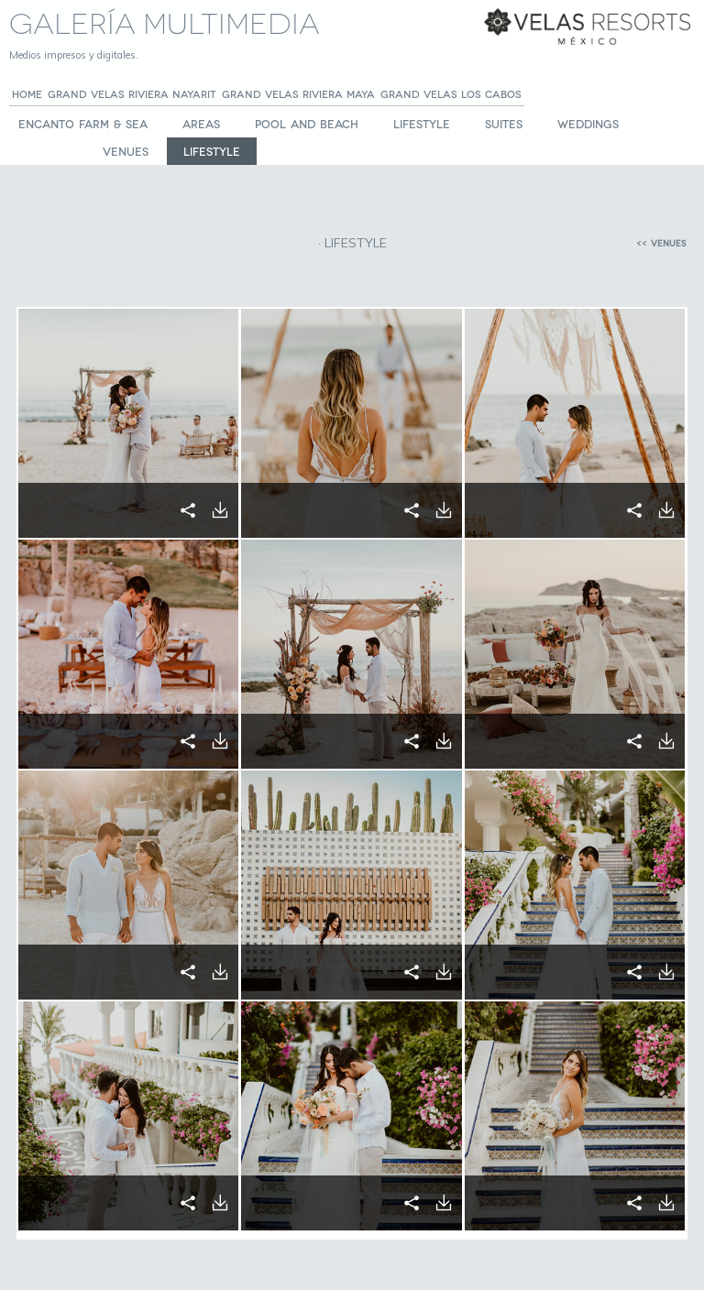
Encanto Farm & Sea (83, 123)
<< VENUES (661, 242)
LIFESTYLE (421, 123)
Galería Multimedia (164, 20)
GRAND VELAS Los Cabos (451, 93)
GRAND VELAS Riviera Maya (298, 93)
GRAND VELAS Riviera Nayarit (132, 93)
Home (27, 93)
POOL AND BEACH (306, 123)
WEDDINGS (588, 123)
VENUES (125, 151)
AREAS (201, 123)
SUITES (503, 123)
